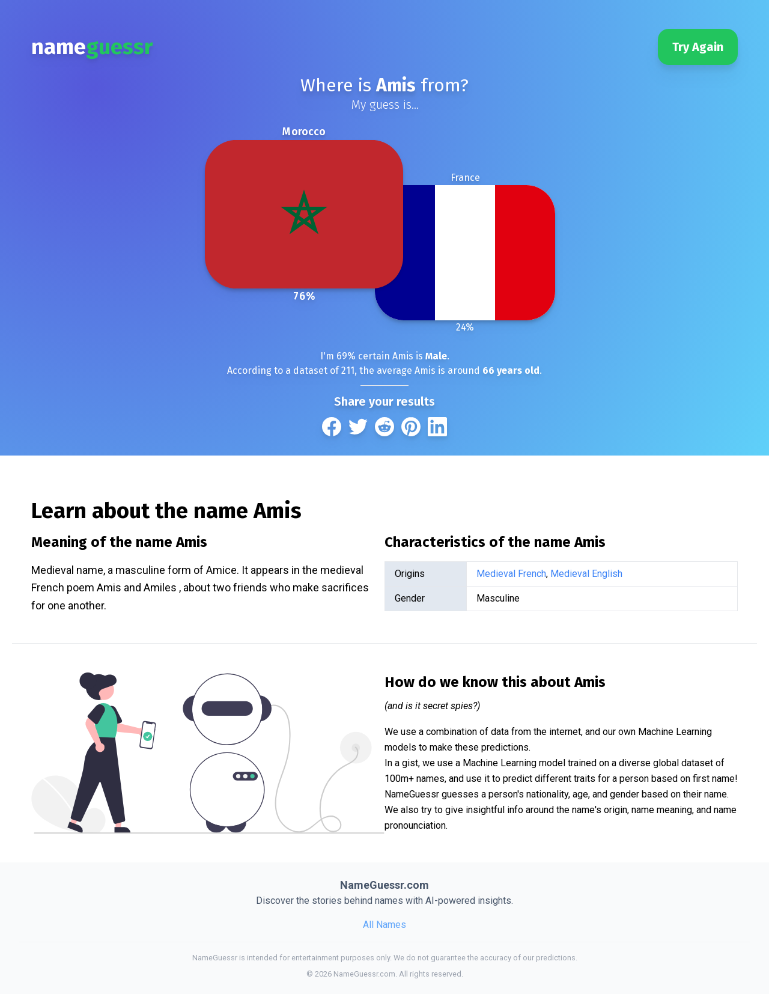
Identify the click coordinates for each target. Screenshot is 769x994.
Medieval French (511, 573)
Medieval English (586, 573)
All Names (384, 924)
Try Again (697, 47)
